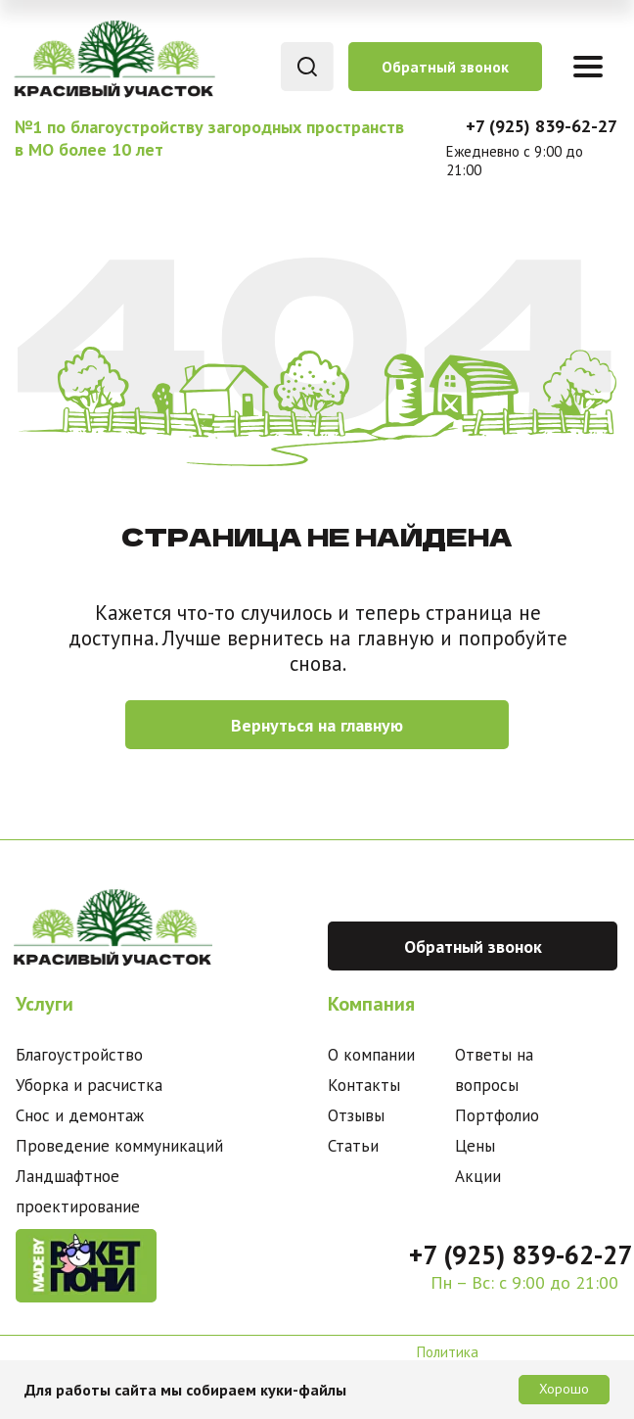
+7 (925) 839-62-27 (541, 126)
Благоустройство (79, 1054)
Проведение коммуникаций (119, 1146)
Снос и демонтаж (80, 1115)
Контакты (364, 1085)
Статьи (353, 1146)
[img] (113, 58)
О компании (371, 1054)
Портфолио (497, 1115)
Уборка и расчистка (89, 1085)
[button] (445, 66)
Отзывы (356, 1115)
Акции (478, 1176)
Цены (475, 1146)
